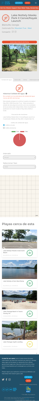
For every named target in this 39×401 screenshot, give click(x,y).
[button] (36, 3)
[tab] (6, 79)
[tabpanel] (19, 126)
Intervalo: (7, 153)
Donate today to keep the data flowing (19, 42)
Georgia (15, 25)
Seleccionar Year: (10, 163)
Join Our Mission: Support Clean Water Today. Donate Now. (19, 8)
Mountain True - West (23, 28)
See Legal (27, 398)
